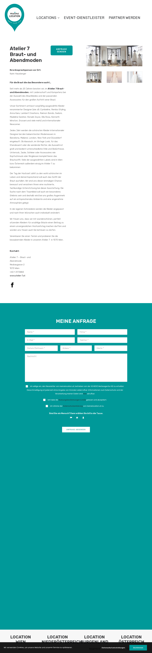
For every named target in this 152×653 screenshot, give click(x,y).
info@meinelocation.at (28, 575)
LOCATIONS (47, 18)
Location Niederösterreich (57, 479)
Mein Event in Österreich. (131, 513)
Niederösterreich (57, 467)
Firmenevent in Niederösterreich (57, 490)
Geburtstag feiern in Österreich (131, 507)
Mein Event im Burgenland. (94, 513)
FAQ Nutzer (48, 570)
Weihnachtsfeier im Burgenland (94, 497)
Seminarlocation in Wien (20, 490)
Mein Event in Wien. (20, 510)
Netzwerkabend (75, 566)
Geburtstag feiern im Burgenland (94, 507)
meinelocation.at (25, 571)
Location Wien (21, 479)
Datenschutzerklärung (73, 406)
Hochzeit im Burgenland (94, 504)
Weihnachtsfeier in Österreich (131, 497)
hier (85, 394)
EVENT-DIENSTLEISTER (84, 18)
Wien (20, 467)
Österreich (131, 467)
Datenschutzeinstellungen (114, 647)
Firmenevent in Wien (20, 486)
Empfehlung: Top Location (21, 473)
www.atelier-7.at (17, 275)
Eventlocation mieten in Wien (21, 483)
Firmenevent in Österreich (131, 490)
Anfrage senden (62, 50)
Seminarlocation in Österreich (131, 494)
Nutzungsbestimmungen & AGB (72, 400)
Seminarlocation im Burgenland (94, 494)
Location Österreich (131, 479)
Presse (71, 574)
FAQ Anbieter (49, 574)
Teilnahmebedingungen (61, 647)
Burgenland (94, 467)
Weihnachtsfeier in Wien (20, 494)
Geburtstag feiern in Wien (20, 504)
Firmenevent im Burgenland (94, 490)
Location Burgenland (94, 479)
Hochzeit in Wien (21, 500)
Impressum (94, 647)
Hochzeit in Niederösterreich (57, 511)
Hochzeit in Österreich (131, 504)
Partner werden (124, 18)
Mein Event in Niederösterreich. (57, 524)
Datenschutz (80, 647)
